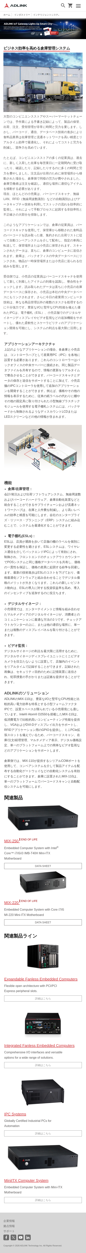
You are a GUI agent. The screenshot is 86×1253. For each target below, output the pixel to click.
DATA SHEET (43, 866)
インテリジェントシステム (46, 14)
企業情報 (9, 1220)
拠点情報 (9, 1226)
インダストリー (22, 14)
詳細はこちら (43, 998)
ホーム (6, 14)
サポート (9, 1231)
